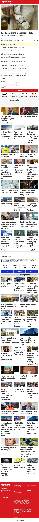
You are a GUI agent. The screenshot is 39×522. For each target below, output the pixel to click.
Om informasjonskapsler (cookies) (20, 515)
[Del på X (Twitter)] (36, 40)
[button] (37, 90)
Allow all (31, 271)
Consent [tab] (6, 252)
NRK (11, 50)
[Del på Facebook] (34, 40)
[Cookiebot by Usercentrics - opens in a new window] (30, 250)
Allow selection (19, 271)
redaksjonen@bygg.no (18, 492)
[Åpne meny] (36, 2)
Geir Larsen (36, 487)
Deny (7, 271)
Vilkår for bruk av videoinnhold (19, 514)
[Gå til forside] (7, 2)
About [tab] (32, 252)
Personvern (16, 517)
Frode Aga (22, 486)
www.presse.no (16, 504)
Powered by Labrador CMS (19, 520)
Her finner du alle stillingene (19, 105)
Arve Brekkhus (21, 485)
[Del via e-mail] (37, 40)
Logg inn (32, 2)
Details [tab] (19, 252)
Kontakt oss (29, 490)
